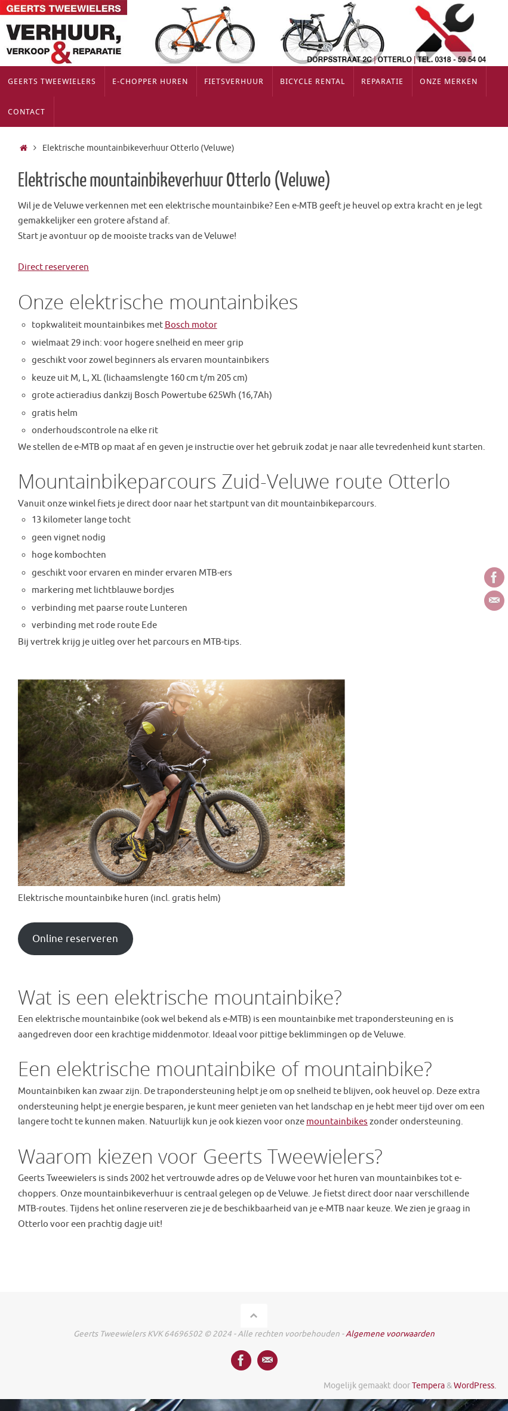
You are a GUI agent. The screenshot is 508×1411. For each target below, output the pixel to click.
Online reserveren (75, 939)
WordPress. (475, 1386)
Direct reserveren (53, 267)
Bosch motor (191, 325)
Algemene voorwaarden (390, 1334)
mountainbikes (337, 1121)
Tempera (428, 1386)
